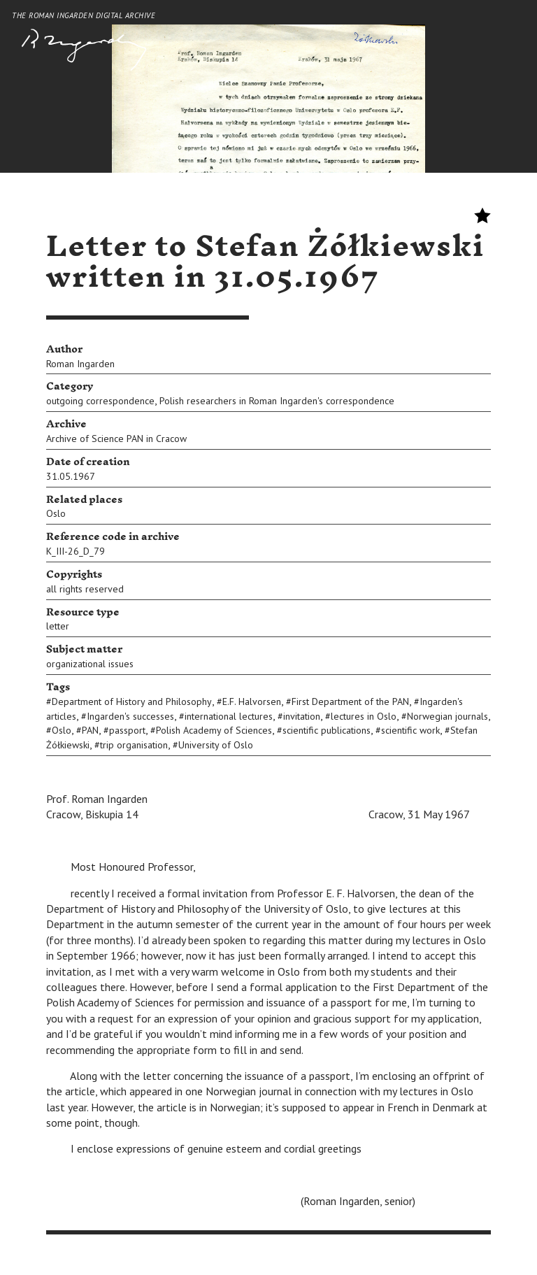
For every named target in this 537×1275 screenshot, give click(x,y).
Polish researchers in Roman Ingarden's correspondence (276, 400)
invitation (301, 716)
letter (57, 626)
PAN (90, 730)
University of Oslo (215, 745)
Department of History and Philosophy (132, 701)
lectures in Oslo (363, 716)
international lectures (229, 716)
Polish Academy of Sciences (214, 730)
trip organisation (134, 745)
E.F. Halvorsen (251, 701)
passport (127, 730)
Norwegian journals (447, 716)
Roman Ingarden (80, 363)
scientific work (410, 730)
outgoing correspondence (100, 400)
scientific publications (326, 730)
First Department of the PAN (350, 701)
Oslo (56, 513)
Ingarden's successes (130, 716)
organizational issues (90, 663)
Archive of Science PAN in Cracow (116, 438)
